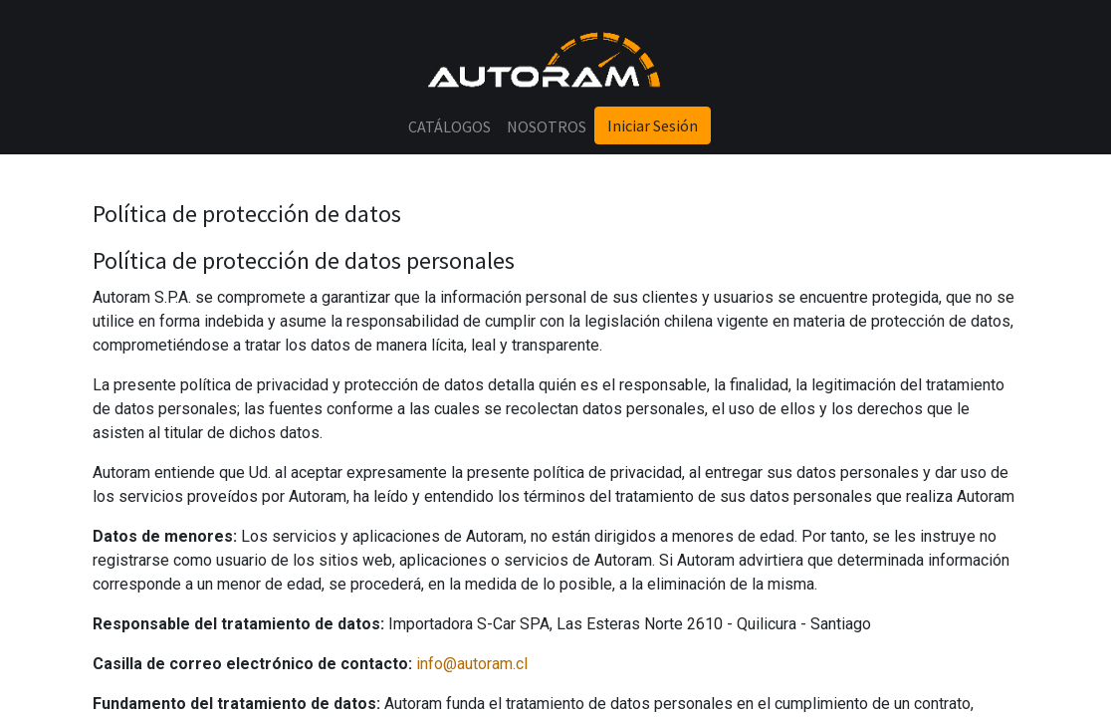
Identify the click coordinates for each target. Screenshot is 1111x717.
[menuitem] (449, 126)
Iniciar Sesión (652, 125)
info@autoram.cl (472, 663)
